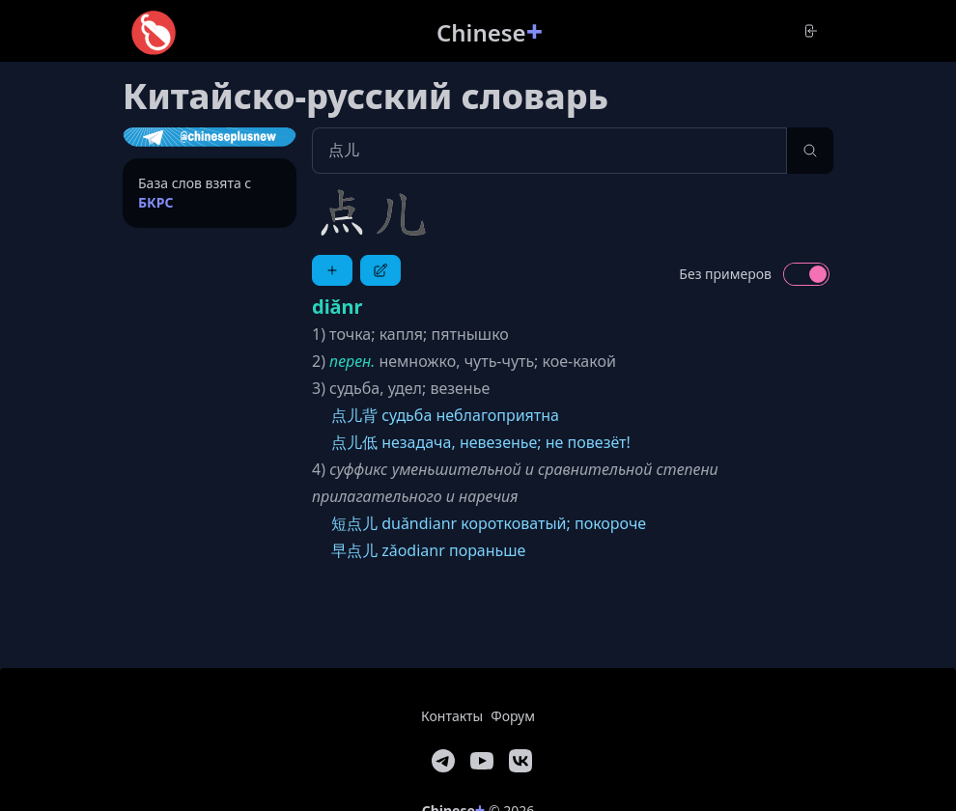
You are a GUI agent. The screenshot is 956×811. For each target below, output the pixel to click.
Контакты (452, 716)
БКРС (156, 202)
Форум (513, 716)
